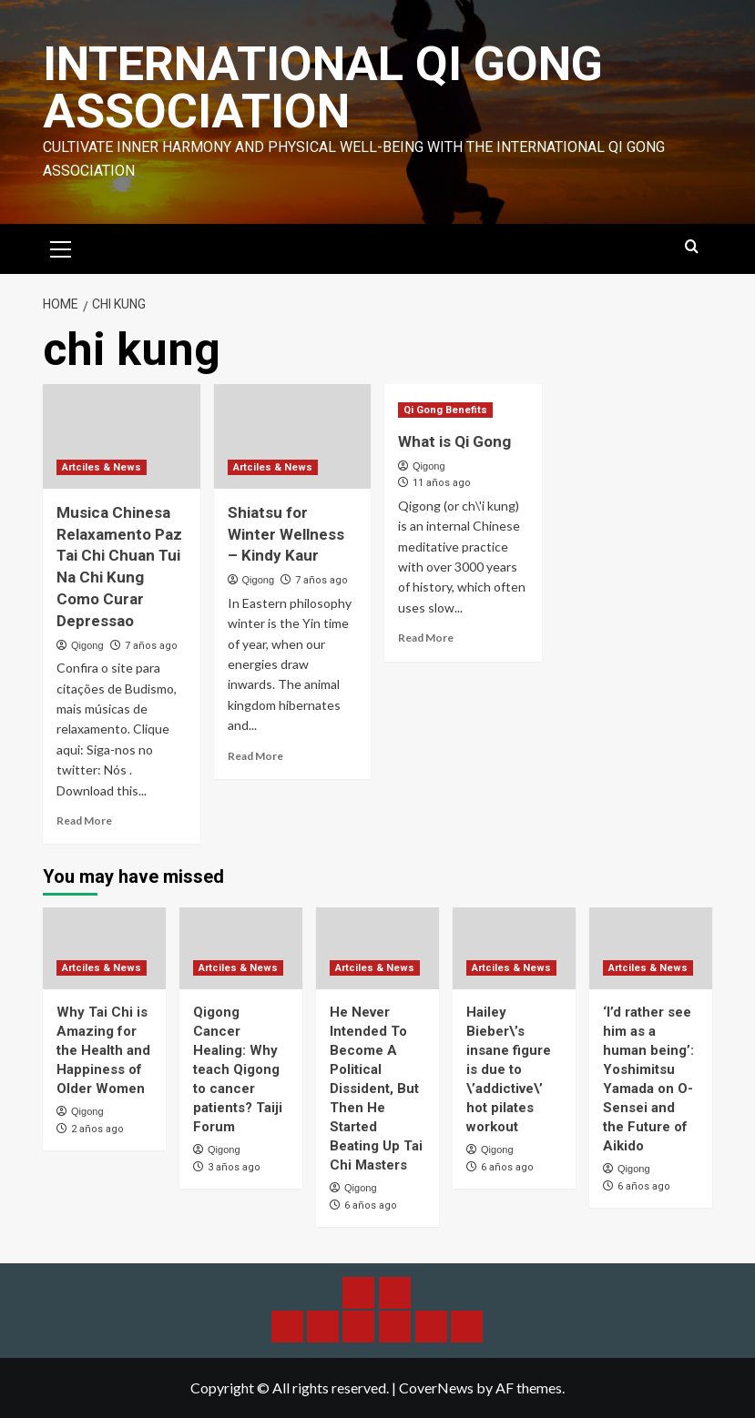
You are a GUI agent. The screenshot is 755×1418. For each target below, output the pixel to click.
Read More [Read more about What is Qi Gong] (426, 637)
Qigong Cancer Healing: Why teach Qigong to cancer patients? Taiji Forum (237, 1069)
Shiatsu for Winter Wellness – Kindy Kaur (286, 534)
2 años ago (97, 1129)
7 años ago (151, 646)
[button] (61, 246)
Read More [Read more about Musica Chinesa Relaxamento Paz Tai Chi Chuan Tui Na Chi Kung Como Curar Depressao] (84, 820)
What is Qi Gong (454, 441)
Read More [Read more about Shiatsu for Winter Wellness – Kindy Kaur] (255, 756)
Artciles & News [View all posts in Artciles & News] (101, 467)
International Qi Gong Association (323, 87)
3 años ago (234, 1167)
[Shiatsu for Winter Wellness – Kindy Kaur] (293, 436)
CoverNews (436, 1387)
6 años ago (370, 1205)
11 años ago (442, 483)
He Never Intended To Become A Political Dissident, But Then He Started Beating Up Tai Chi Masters (376, 1088)
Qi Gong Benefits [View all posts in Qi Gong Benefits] (445, 410)
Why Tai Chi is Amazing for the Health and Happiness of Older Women (103, 1050)
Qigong (87, 645)
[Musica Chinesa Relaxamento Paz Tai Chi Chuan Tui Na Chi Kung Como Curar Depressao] (121, 436)
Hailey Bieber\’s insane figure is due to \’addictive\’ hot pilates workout (508, 1069)
